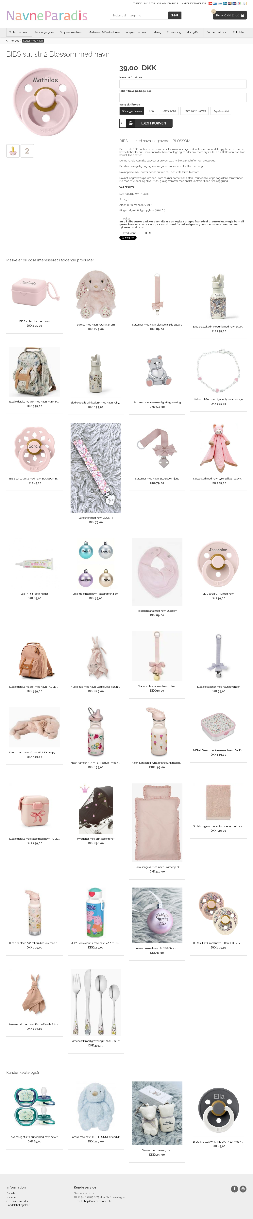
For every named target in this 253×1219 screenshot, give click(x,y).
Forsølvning (174, 32)
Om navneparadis (167, 3)
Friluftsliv (238, 32)
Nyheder (149, 3)
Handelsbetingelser (193, 3)
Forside (137, 3)
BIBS (148, 233)
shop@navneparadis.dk (97, 1201)
